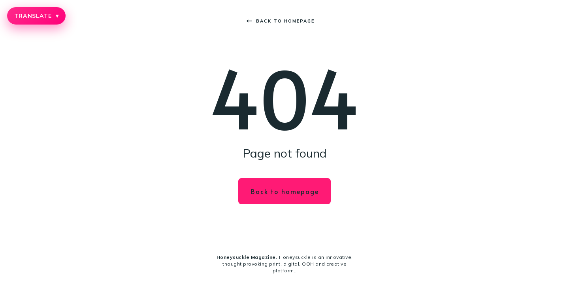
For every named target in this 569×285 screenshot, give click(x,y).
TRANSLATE (36, 15)
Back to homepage (281, 21)
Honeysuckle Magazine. (247, 257)
